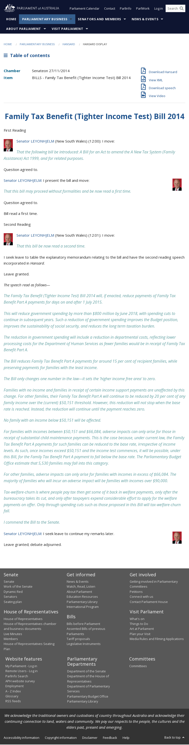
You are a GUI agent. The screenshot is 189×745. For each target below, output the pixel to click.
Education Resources (82, 597)
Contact (109, 9)
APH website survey (20, 681)
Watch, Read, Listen (81, 587)
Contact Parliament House (149, 602)
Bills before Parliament (83, 624)
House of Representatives (23, 619)
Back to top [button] (174, 738)
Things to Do (139, 624)
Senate (9, 582)
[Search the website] (175, 9)
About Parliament (23, 29)
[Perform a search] (181, 9)
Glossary (11, 696)
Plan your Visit (140, 634)
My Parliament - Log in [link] (21, 666)
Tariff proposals (78, 639)
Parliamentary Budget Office (87, 697)
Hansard (69, 44)
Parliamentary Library (82, 602)
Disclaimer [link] (89, 738)
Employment (14, 686)
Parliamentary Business (44, 20)
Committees (138, 666)
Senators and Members (99, 20)
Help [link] (126, 738)
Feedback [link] (110, 738)
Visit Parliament (67, 29)
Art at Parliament (142, 629)
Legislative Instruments (84, 644)
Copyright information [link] (61, 738)
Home (11, 20)
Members (11, 639)
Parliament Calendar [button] (84, 9)
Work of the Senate (18, 587)
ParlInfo (125, 9)
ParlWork (143, 9)
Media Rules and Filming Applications (157, 639)
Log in (158, 9)
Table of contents (27, 56)
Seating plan (13, 602)
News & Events (145, 20)
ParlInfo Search (16, 676)
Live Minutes (13, 634)
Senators (10, 597)
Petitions (136, 592)
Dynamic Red (13, 592)
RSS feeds (13, 702)
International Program (83, 607)
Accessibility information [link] (21, 738)
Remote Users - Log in (21, 671)
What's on (137, 619)
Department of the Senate (86, 671)
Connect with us (141, 597)
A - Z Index (13, 691)
